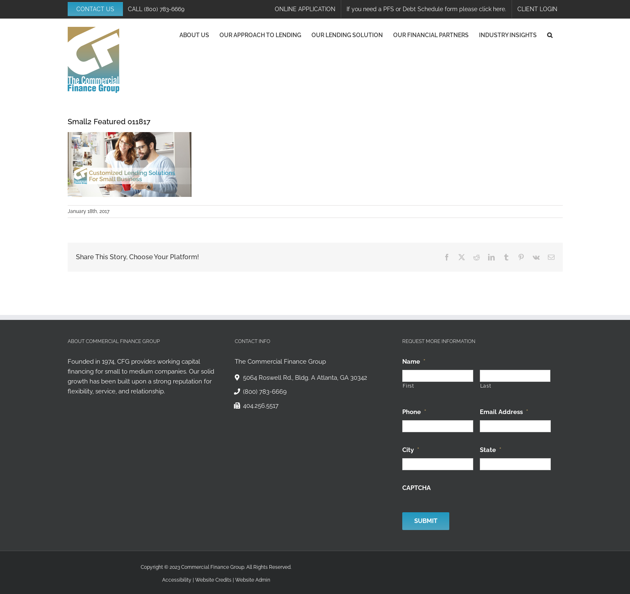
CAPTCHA (416, 488)
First (408, 386)
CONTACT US (95, 9)
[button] (549, 35)
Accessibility (176, 580)
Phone (414, 412)
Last (485, 386)
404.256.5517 (260, 405)
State (490, 450)
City (410, 450)
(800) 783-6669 (164, 9)
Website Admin (252, 580)
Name (413, 361)
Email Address (504, 412)
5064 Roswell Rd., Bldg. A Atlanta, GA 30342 (305, 377)
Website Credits (213, 580)
